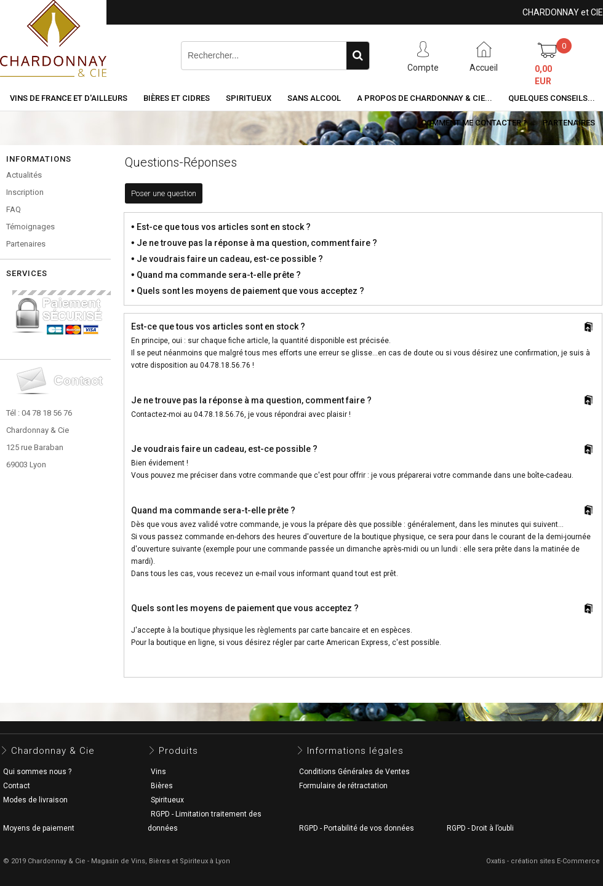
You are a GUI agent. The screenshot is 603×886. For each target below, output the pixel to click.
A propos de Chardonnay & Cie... (424, 98)
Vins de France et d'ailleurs (68, 98)
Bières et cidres (176, 98)
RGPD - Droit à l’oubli (480, 828)
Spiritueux (248, 98)
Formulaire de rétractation (343, 785)
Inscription (25, 192)
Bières (162, 785)
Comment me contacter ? (474, 122)
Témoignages (30, 226)
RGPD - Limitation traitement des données (205, 821)
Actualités (24, 175)
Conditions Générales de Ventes (354, 771)
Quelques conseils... (551, 98)
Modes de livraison (35, 800)
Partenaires (569, 122)
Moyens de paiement (38, 828)
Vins (158, 771)
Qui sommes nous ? (37, 771)
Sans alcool (314, 98)
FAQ (13, 209)
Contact (16, 785)
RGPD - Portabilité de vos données (356, 828)
